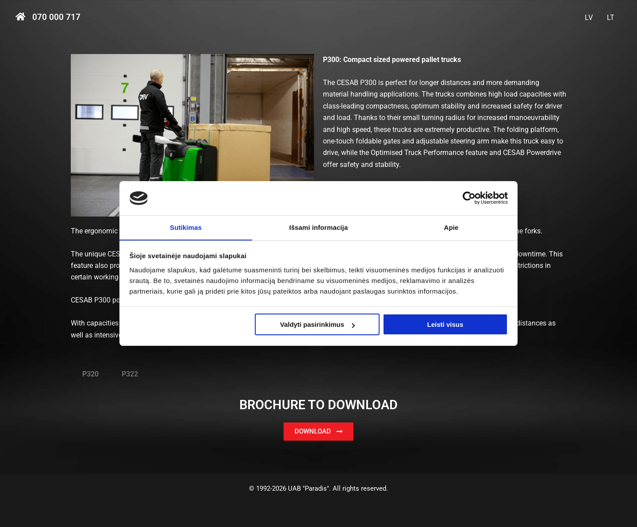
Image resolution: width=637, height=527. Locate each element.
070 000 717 (56, 17)
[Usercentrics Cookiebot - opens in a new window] (469, 198)
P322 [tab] (130, 374)
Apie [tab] (451, 227)
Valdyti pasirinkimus (317, 325)
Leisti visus (445, 325)
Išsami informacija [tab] (318, 227)
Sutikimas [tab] (186, 227)
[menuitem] (589, 17)
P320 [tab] (90, 374)
